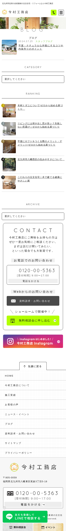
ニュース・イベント (17, 414)
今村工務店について (17, 385)
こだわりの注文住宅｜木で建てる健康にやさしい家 (40, 179)
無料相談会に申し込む (34, 320)
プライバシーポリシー (18, 452)
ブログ (9, 424)
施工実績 (10, 395)
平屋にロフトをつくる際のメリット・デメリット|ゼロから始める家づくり (40, 143)
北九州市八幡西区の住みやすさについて (41, 159)
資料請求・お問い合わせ (34, 301)
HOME (9, 375)
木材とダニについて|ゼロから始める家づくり (40, 107)
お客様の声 (12, 404)
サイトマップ (13, 443)
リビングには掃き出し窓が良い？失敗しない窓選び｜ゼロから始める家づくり (40, 125)
